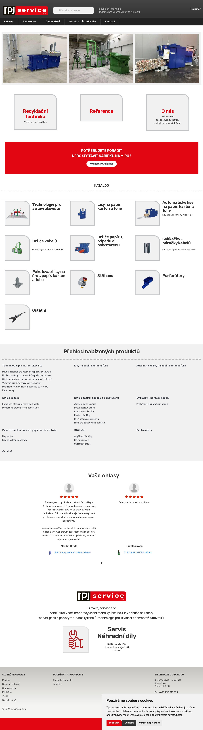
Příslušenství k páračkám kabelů (152, 404)
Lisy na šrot (8, 436)
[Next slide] (195, 58)
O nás (167, 106)
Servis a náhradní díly (82, 21)
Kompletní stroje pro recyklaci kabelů (20, 404)
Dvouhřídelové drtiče (84, 407)
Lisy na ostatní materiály (14, 440)
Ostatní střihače (82, 444)
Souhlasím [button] (114, 723)
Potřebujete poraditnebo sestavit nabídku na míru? (101, 153)
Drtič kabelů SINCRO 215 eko (138, 552)
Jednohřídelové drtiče (85, 404)
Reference (29, 21)
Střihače (105, 276)
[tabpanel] (69, 518)
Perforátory (173, 276)
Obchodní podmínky (63, 680)
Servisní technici (10, 684)
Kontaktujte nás (101, 163)
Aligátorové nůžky (83, 436)
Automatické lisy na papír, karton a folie (178, 207)
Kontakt (110, 21)
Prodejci (6, 680)
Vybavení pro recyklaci (35, 122)
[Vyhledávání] (73, 10)
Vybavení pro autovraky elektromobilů (21, 383)
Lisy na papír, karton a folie (109, 207)
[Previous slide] (8, 58)
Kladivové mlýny (82, 415)
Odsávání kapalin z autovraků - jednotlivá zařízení (27, 379)
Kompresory (8, 390)
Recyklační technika (35, 108)
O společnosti (9, 688)
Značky (6, 696)
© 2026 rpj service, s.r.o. (14, 709)
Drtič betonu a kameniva (86, 419)
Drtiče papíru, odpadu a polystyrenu (110, 241)
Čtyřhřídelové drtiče (84, 411)
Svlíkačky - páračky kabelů (176, 241)
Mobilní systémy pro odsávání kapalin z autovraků (26, 375)
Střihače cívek (81, 440)
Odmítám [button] (129, 723)
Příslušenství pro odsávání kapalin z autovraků (25, 386)
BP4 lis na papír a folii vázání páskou (73, 552)
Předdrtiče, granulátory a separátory (20, 407)
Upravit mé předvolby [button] (149, 723)
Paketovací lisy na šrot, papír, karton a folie (48, 276)
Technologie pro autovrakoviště (46, 207)
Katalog (9, 21)
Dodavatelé (53, 21)
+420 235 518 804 (168, 692)
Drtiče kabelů (44, 241)
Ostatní (39, 310)
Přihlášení (7, 692)
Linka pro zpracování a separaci (89, 422)
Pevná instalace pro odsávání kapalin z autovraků (26, 371)
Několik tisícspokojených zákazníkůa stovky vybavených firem (167, 120)
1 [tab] (102, 563)
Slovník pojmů (9, 700)
